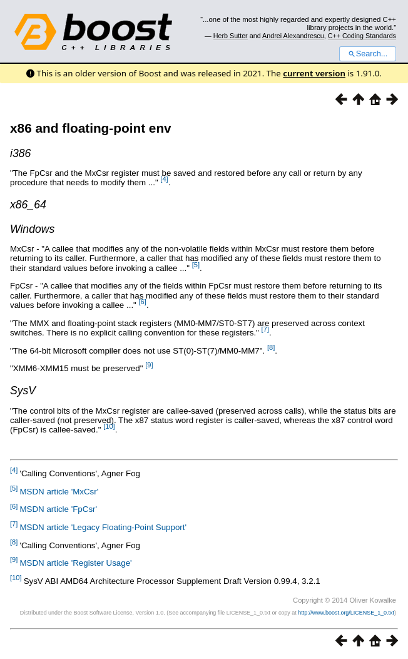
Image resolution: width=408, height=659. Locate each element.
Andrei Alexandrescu (293, 35)
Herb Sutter (230, 35)
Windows (32, 229)
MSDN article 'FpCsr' (58, 509)
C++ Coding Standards (362, 35)
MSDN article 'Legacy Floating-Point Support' (102, 527)
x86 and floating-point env (90, 128)
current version (314, 73)
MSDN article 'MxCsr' (58, 491)
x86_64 (28, 204)
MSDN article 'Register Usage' (75, 563)
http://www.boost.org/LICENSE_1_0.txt (346, 613)
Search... (367, 53)
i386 (20, 153)
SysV (23, 390)
